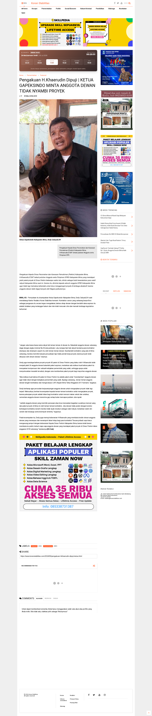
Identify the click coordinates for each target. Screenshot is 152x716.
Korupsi (34, 8)
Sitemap (62, 706)
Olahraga (111, 8)
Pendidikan (100, 8)
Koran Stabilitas (40, 3)
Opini (23, 13)
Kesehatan (123, 8)
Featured (43, 75)
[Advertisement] (35, 258)
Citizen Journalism (63, 699)
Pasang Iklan (73, 702)
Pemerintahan (47, 8)
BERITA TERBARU (109, 260)
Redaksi (72, 695)
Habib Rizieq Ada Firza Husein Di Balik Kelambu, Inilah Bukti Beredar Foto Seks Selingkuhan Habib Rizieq (114, 360)
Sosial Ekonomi (70, 8)
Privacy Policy (74, 699)
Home (24, 8)
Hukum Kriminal (86, 8)
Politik (58, 8)
